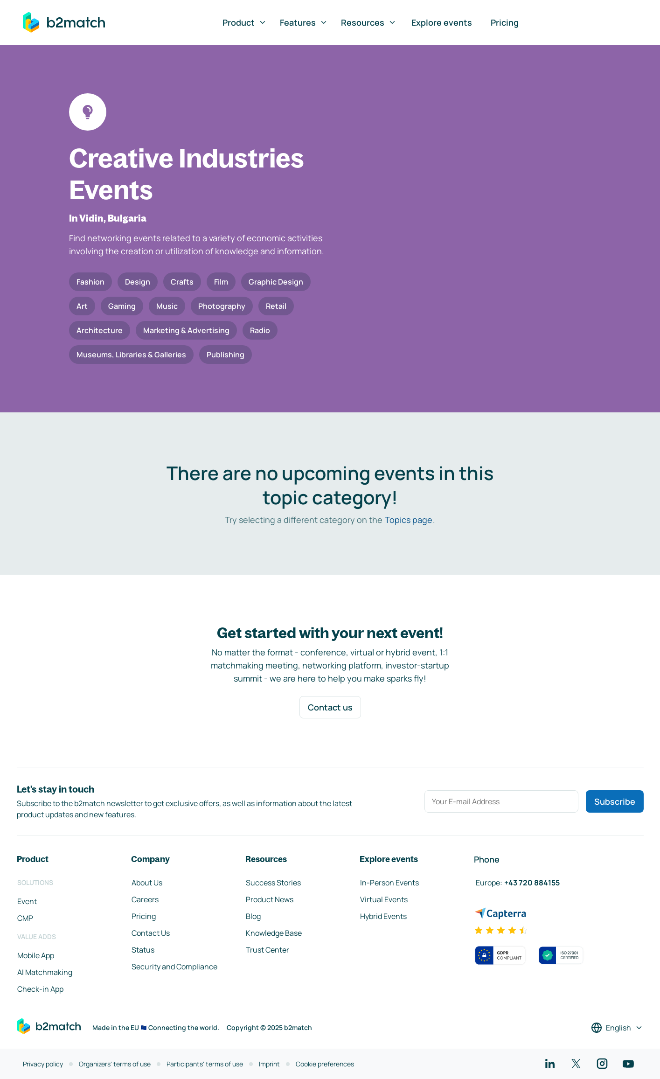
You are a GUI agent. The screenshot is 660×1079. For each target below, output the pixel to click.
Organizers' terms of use (115, 1063)
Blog (253, 916)
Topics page (408, 519)
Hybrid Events (383, 916)
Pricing (505, 22)
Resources (368, 22)
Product (244, 22)
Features (304, 22)
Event (27, 901)
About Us (147, 882)
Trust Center (267, 950)
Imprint (269, 1063)
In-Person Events (389, 882)
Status (143, 950)
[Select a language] (617, 1028)
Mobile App (35, 955)
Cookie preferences (325, 1063)
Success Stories (273, 882)
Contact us (330, 707)
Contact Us (151, 933)
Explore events (441, 22)
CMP (25, 918)
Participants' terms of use (205, 1063)
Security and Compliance (174, 966)
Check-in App (40, 989)
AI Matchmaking (44, 972)
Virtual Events (384, 899)
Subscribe (614, 801)
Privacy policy (43, 1063)
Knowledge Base (274, 933)
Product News (269, 899)
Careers (145, 899)
